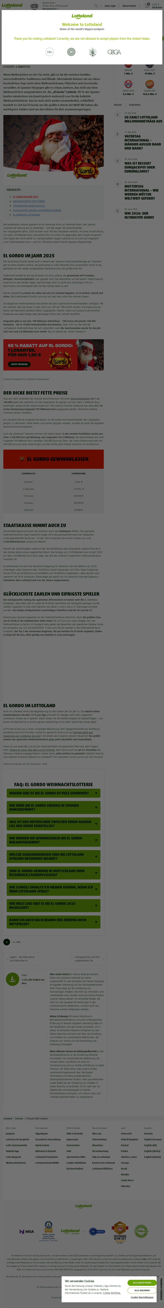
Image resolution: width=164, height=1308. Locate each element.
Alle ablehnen (142, 1290)
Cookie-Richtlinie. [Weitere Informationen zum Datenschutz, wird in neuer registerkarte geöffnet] (112, 1292)
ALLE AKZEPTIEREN (142, 1282)
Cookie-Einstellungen (142, 1297)
